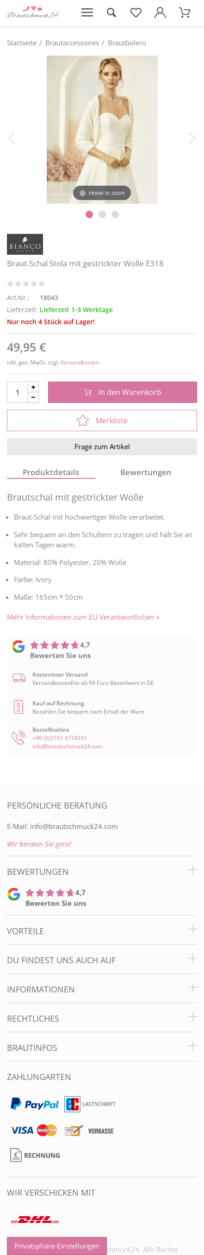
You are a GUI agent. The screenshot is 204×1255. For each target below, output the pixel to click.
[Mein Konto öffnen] (160, 13)
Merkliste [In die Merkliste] (102, 420)
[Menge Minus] (33, 397)
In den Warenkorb (122, 392)
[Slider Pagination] (89, 214)
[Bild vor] (192, 137)
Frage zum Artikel (102, 446)
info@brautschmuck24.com (67, 746)
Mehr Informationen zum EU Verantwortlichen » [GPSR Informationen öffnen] (83, 617)
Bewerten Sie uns (60, 655)
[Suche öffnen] (111, 13)
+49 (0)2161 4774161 (59, 738)
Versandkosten (80, 362)
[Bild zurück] (11, 137)
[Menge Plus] (33, 387)
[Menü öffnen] (87, 13)
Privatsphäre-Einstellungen (56, 1245)
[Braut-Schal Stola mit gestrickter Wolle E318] (102, 129)
